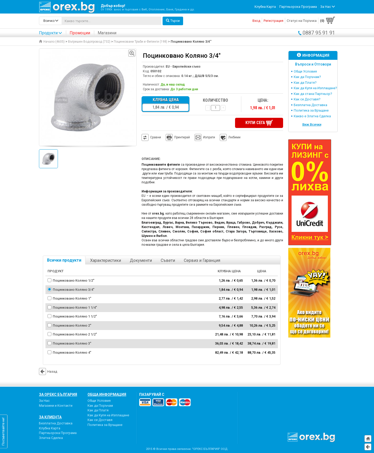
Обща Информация (107, 394)
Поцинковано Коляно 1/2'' (73, 280)
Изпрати (209, 137)
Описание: (151, 159)
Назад (48, 371)
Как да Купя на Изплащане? (315, 88)
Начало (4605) (52, 41)
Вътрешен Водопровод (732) (89, 41)
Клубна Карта (265, 7)
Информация (313, 55)
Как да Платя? (305, 83)
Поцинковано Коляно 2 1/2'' (75, 334)
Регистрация (273, 21)
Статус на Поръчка (302, 21)
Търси (173, 21)
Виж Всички (311, 124)
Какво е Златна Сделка (312, 116)
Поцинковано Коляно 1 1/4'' (75, 307)
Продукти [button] (50, 32)
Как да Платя (98, 410)
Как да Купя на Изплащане (108, 415)
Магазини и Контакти (55, 405)
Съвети (168, 260)
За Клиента (50, 417)
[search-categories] (50, 21)
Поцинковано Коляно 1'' (72, 298)
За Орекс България (58, 394)
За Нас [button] (327, 7)
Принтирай (178, 137)
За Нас (44, 401)
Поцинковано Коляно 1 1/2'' (75, 316)
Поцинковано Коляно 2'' (72, 325)
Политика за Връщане (311, 110)
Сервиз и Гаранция (202, 260)
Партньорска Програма (298, 7)
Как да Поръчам (100, 405)
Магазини (107, 32)
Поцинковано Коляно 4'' (72, 352)
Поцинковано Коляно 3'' (72, 343)
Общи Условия (305, 71)
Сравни (155, 137)
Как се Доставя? (307, 99)
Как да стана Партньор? (313, 94)
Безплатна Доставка (310, 105)
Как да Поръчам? (307, 77)
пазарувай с (151, 394)
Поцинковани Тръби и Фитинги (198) (140, 41)
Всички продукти (64, 260)
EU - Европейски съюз (183, 66)
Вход (256, 21)
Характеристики (105, 260)
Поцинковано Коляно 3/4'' (73, 290)
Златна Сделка (51, 438)
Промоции (80, 32)
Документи (141, 260)
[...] (111, 21)
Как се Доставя (100, 420)
